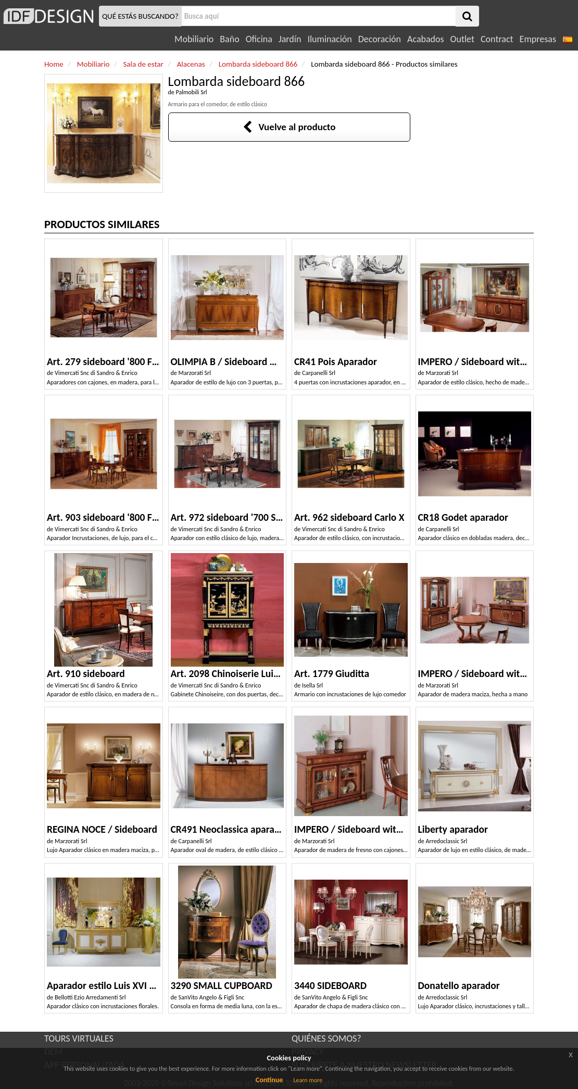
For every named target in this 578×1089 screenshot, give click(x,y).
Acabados (425, 39)
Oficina (259, 39)
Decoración (379, 39)
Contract (497, 39)
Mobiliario (193, 39)
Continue (269, 1079)
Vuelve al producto (289, 127)
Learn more (307, 1080)
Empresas (538, 39)
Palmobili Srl (191, 92)
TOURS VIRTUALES (79, 1038)
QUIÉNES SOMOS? (326, 1038)
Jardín (290, 39)
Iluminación (329, 39)
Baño (229, 39)
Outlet (462, 39)
